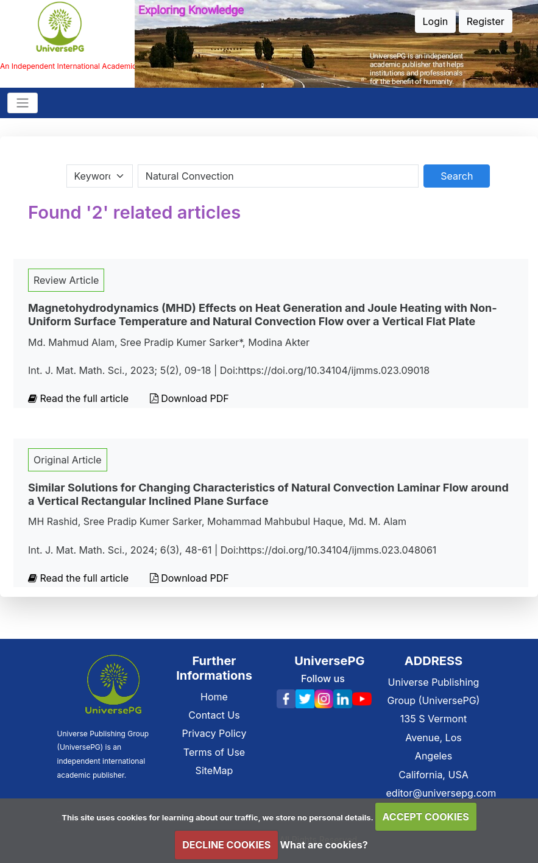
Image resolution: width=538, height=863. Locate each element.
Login (435, 21)
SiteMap (214, 770)
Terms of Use (214, 752)
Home (214, 697)
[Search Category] (99, 176)
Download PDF (189, 398)
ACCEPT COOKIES (426, 817)
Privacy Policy (214, 733)
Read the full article (80, 398)
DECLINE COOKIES (226, 845)
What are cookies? (323, 845)
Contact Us (213, 715)
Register (485, 21)
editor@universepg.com (441, 793)
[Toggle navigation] (22, 103)
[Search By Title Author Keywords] (278, 176)
